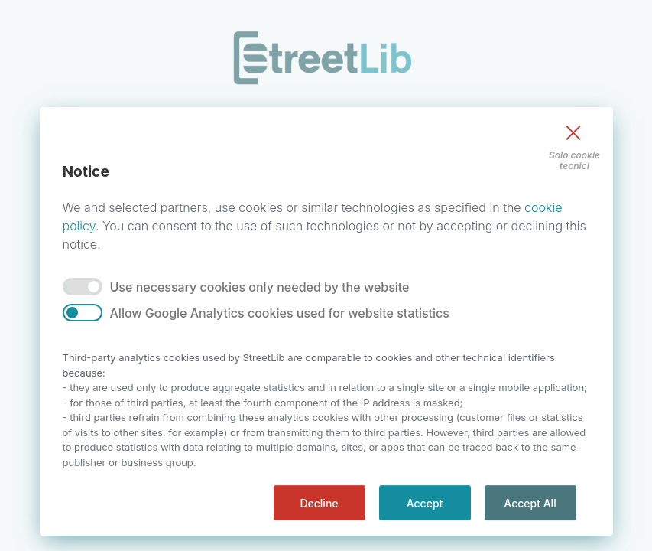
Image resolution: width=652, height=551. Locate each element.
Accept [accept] (425, 503)
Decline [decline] (319, 503)
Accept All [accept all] (530, 503)
